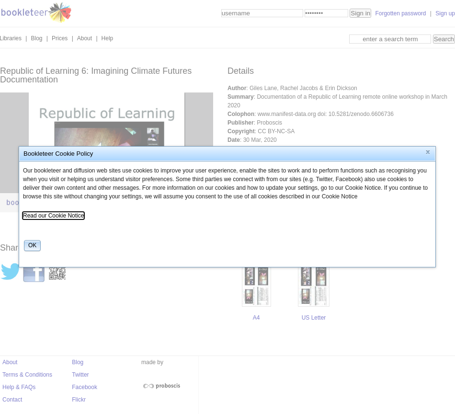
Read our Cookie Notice (53, 215)
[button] (428, 152)
